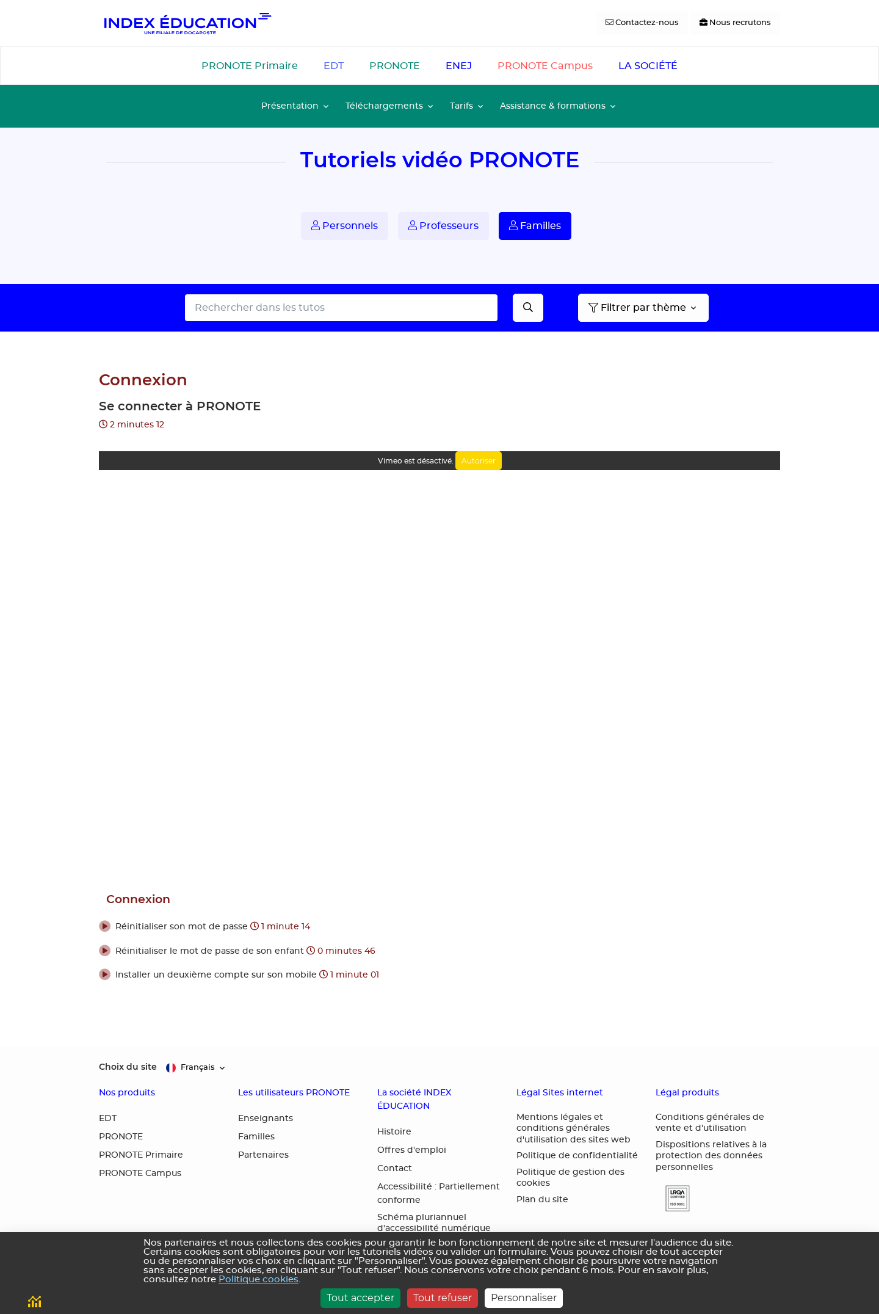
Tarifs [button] (461, 106)
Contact (394, 1168)
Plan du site (542, 1200)
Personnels (344, 225)
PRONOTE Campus (545, 66)
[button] (439, 927)
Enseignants (265, 1118)
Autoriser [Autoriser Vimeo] (478, 460)
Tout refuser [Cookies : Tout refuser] (442, 1298)
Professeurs (443, 225)
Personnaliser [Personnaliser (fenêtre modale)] (524, 1298)
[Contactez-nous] (642, 23)
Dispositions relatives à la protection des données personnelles (711, 1156)
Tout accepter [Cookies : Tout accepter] (360, 1298)
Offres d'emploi (411, 1150)
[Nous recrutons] (735, 23)
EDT (334, 66)
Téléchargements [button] (384, 106)
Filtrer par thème (637, 308)
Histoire (394, 1132)
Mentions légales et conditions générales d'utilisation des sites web (573, 1128)
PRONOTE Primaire (249, 66)
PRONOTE (394, 66)
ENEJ (459, 66)
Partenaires (263, 1155)
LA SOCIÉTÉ (648, 66)
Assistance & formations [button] (553, 106)
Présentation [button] (290, 106)
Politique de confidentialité (577, 1156)
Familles (535, 225)
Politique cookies (258, 1279)
